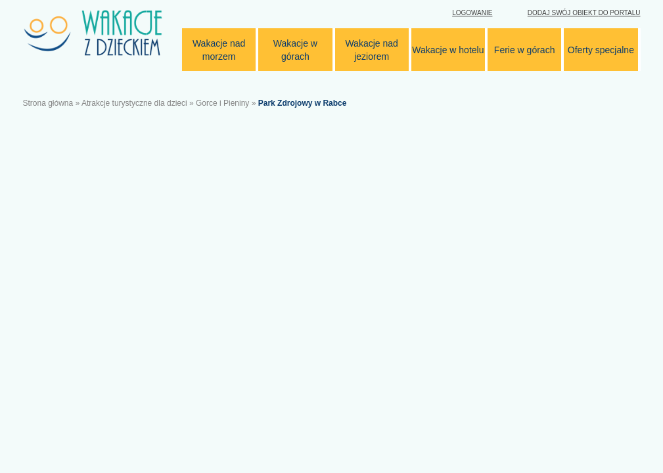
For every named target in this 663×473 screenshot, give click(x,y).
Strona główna (48, 103)
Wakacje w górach (295, 50)
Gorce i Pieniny (222, 103)
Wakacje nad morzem (219, 50)
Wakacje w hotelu (448, 50)
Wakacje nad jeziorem (371, 50)
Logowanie (472, 12)
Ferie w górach (524, 50)
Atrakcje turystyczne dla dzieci (134, 103)
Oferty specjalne (601, 50)
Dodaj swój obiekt (584, 12)
